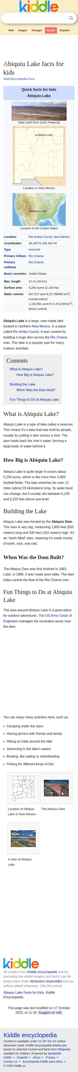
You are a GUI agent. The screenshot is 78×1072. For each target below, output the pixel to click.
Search (71, 18)
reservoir (34, 249)
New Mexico (41, 326)
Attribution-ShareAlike (46, 981)
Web (11, 30)
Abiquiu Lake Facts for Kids (23, 992)
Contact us (10, 1061)
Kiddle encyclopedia (42, 972)
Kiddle (8, 1057)
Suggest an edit (49, 1012)
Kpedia (51, 30)
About (37, 1057)
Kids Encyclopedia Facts (19, 78)
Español (64, 30)
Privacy (50, 1057)
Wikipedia (64, 1049)
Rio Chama (36, 256)
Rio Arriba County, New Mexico (49, 236)
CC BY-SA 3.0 (47, 1041)
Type (7, 249)
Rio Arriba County (26, 331)
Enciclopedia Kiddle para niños (42, 1061)
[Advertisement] (39, 46)
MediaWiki (54, 1053)
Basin (8, 273)
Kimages (37, 30)
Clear (62, 18)
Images (23, 30)
